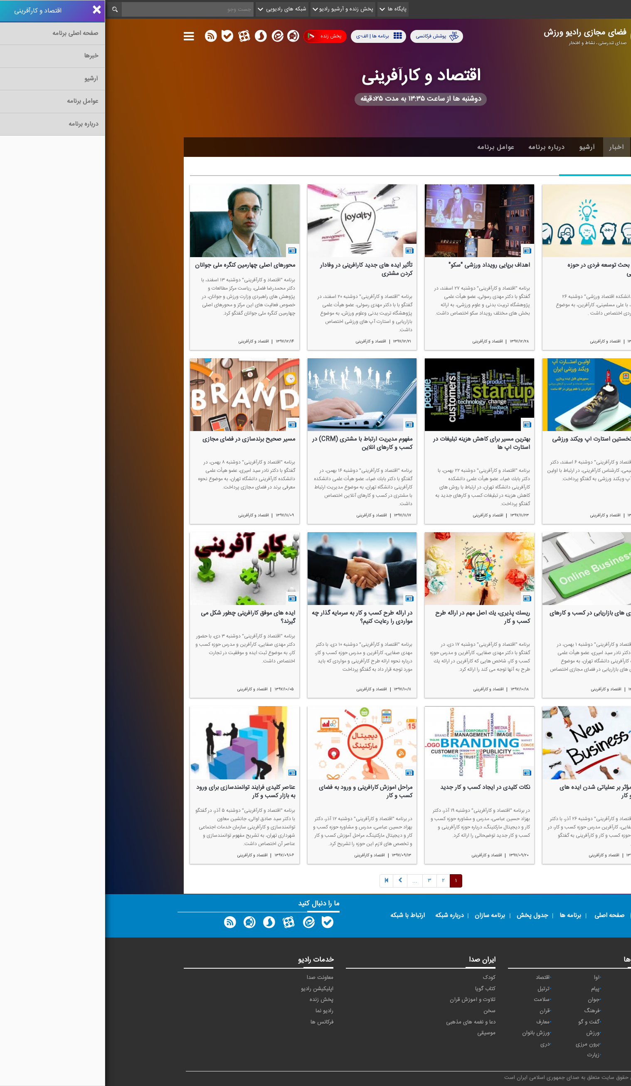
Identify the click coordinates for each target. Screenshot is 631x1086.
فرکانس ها (216, 1022)
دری (439, 1044)
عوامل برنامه (390, 147)
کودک (384, 977)
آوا (491, 977)
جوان (488, 999)
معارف (437, 1022)
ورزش (487, 1033)
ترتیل (438, 989)
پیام (490, 989)
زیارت (488, 1055)
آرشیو (482, 147)
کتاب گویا (380, 989)
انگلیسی (535, 1055)
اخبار (511, 147)
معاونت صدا (215, 977)
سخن (384, 1011)
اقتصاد (437, 977)
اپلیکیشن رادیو (212, 989)
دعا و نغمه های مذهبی (365, 1022)
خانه (539, 147)
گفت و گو (483, 1022)
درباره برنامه (441, 147)
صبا (540, 1011)
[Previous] (281, 881)
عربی (539, 1044)
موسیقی (381, 1033)
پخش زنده (219, 36)
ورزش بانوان (430, 1033)
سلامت (436, 999)
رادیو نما (219, 1011)
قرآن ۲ (537, 1022)
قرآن (439, 1011)
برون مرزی (482, 1044)
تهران (538, 999)
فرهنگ (486, 1011)
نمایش (536, 1033)
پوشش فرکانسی (332, 36)
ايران (538, 989)
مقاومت (535, 977)
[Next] (310, 881)
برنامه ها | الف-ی (274, 36)
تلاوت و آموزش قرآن (367, 999)
